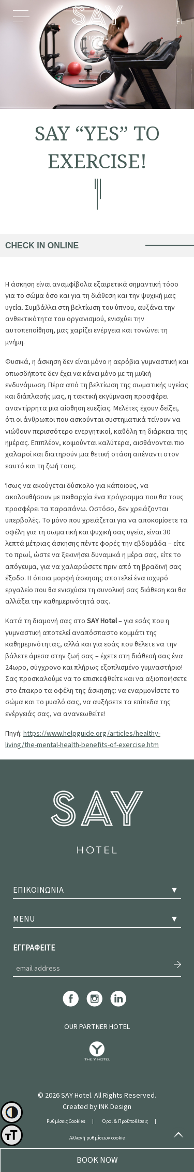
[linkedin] (118, 1005)
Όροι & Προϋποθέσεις (125, 1121)
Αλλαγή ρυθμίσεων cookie (97, 1138)
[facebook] (71, 1005)
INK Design (115, 1107)
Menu (21, 22)
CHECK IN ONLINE (42, 245)
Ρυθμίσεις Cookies (66, 1121)
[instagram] (94, 1005)
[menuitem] (180, 22)
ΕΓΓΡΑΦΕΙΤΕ (34, 948)
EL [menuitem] (180, 22)
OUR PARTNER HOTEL (97, 1027)
